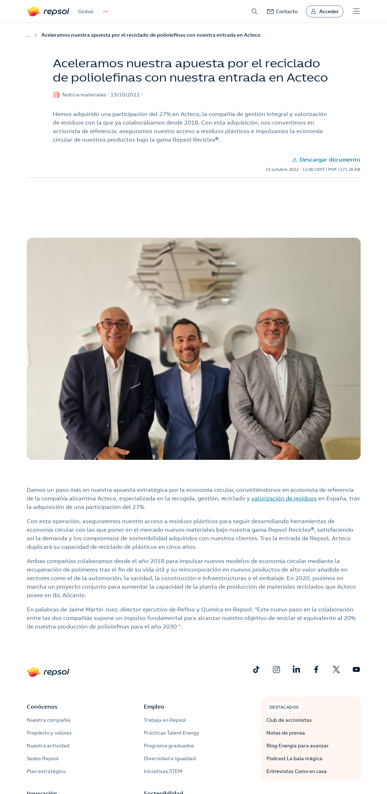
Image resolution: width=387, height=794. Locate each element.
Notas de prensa (285, 733)
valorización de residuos (284, 498)
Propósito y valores (49, 733)
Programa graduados (169, 745)
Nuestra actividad (48, 745)
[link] (282, 11)
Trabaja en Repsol (165, 720)
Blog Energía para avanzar (297, 745)
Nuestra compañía (48, 720)
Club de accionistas (289, 720)
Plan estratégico (46, 771)
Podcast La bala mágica (294, 758)
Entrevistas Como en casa (296, 771)
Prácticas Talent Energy (171, 733)
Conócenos (42, 706)
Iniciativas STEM (163, 771)
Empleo (154, 706)
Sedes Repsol (42, 758)
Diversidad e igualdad (170, 758)
